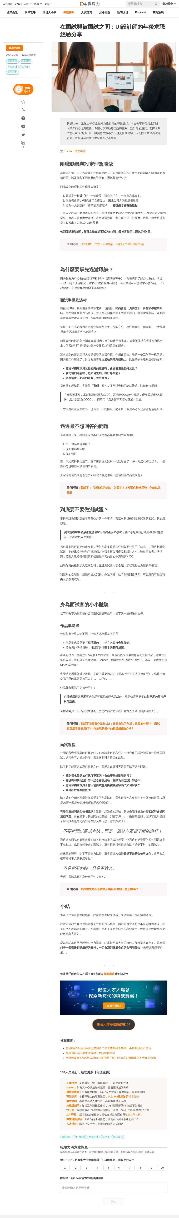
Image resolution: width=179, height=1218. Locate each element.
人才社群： (72, 1123)
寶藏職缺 (109, 973)
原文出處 (80, 151)
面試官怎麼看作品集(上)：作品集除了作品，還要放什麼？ (116, 723)
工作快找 (71, 1082)
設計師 (24, 66)
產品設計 (12, 66)
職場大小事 (49, 12)
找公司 (70, 1110)
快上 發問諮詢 (123, 1096)
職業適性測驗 (74, 1119)
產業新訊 (12, 12)
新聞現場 (122, 12)
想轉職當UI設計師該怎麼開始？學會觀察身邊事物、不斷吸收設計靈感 (108, 1048)
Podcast (140, 12)
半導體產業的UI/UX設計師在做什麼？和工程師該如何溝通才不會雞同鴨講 (111, 1057)
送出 (113, 1201)
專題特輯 (68, 12)
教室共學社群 (133, 1114)
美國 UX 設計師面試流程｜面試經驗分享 (90, 1053)
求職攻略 (30, 12)
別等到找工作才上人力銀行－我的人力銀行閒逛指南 (112, 244)
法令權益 (104, 12)
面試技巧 (12, 72)
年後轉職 (26, 61)
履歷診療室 (72, 1091)
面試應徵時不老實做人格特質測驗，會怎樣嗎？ (109, 889)
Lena (69, 151)
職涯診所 (71, 1096)
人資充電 (86, 12)
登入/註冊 (167, 3)
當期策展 (158, 12)
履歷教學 (12, 61)
